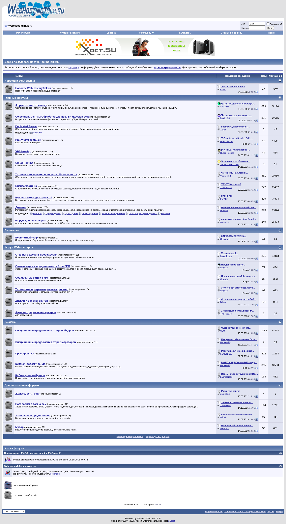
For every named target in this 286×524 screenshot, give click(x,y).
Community (146, 33)
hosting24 (225, 118)
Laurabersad (226, 377)
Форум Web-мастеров (19, 247)
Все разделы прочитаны (130, 436)
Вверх (279, 511)
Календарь (185, 33)
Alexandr (224, 222)
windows (224, 428)
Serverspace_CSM (229, 164)
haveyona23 (226, 354)
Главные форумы (16, 97)
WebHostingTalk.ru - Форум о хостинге (245, 511)
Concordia (225, 239)
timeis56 (224, 210)
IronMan (224, 199)
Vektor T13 (225, 176)
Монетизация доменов (113, 213)
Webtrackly (225, 342)
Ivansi (223, 89)
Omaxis (224, 267)
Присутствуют (12, 453)
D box (223, 302)
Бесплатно (12, 230)
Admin (223, 417)
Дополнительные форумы (22, 385)
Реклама (37, 132)
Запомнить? (274, 24)
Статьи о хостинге (70, 33)
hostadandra (226, 256)
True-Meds (225, 405)
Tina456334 (226, 187)
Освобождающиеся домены (143, 213)
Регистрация (23, 33)
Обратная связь (213, 511)
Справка (111, 33)
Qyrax (223, 331)
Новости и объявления (20, 80)
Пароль (244, 28)
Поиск (271, 33)
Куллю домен (71, 213)
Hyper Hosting (227, 153)
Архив (271, 511)
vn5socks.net (226, 141)
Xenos (223, 129)
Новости (37, 213)
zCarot (171, 521)
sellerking (55, 474)
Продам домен (52, 213)
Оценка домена (90, 213)
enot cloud (225, 394)
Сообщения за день (231, 33)
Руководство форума (157, 436)
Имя (243, 24)
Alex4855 (224, 106)
